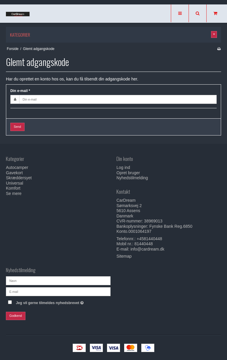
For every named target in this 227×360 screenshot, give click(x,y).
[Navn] (58, 280)
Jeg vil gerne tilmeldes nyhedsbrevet (63, 301)
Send (17, 126)
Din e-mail (20, 91)
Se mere (14, 193)
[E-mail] (58, 291)
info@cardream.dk (147, 249)
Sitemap (124, 256)
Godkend (15, 315)
